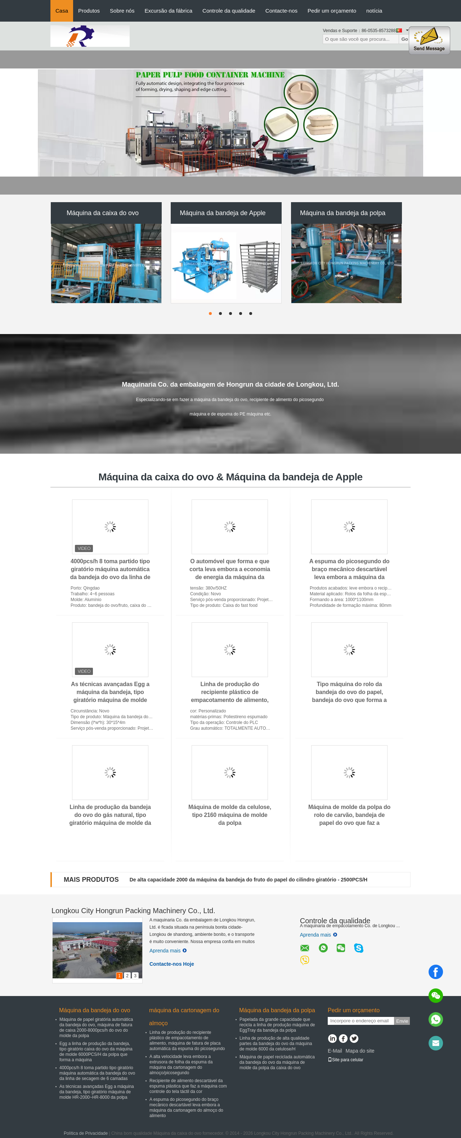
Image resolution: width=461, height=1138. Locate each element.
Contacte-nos (281, 11)
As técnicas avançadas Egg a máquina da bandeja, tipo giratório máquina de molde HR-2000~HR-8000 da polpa (96, 1092)
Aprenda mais (168, 950)
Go (404, 39)
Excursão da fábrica (168, 11)
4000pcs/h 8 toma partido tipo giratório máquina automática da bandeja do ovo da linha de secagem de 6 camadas (97, 1073)
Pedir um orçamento (332, 11)
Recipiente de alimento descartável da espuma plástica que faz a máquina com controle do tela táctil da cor (188, 1086)
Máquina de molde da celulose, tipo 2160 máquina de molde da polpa (229, 815)
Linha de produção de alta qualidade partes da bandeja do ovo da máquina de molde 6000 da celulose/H (276, 1044)
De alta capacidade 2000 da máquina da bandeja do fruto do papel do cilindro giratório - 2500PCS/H (249, 880)
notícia (374, 11)
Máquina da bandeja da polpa (342, 213)
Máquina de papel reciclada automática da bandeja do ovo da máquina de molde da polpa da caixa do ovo (277, 1062)
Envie (402, 1021)
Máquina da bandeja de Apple (222, 213)
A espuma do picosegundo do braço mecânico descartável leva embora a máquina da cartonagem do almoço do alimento (349, 577)
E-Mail (335, 1051)
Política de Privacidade (86, 1133)
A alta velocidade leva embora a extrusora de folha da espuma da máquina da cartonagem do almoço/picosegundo (180, 1064)
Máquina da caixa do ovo (103, 213)
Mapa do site (359, 1051)
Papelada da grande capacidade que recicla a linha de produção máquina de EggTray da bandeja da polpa (277, 1025)
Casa (61, 11)
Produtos (89, 11)
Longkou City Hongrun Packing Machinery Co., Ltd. (133, 911)
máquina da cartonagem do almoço (184, 1016)
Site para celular (345, 1059)
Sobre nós (122, 11)
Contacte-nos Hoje (171, 964)
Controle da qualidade (228, 11)
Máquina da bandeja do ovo (94, 1010)
